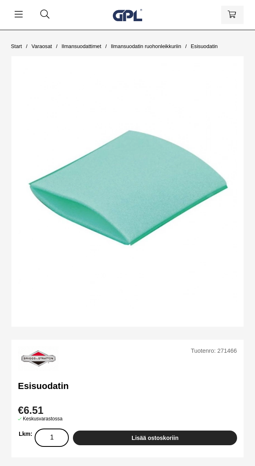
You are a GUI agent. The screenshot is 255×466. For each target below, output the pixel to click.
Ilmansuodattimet (81, 46)
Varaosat (41, 46)
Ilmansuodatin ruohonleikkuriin (146, 46)
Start (16, 46)
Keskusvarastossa (42, 419)
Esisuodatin (204, 46)
